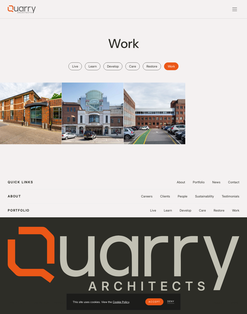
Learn (168, 210)
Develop (185, 210)
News (216, 182)
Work (235, 210)
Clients (165, 196)
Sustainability (204, 196)
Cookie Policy (121, 302)
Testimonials (230, 196)
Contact (233, 182)
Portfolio (199, 182)
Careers (146, 196)
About (181, 182)
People (182, 196)
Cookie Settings (39, 302)
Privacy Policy (16, 302)
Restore (219, 210)
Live (153, 210)
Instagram (218, 302)
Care (202, 210)
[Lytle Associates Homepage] (22, 9)
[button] (154, 301)
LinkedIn (234, 302)
